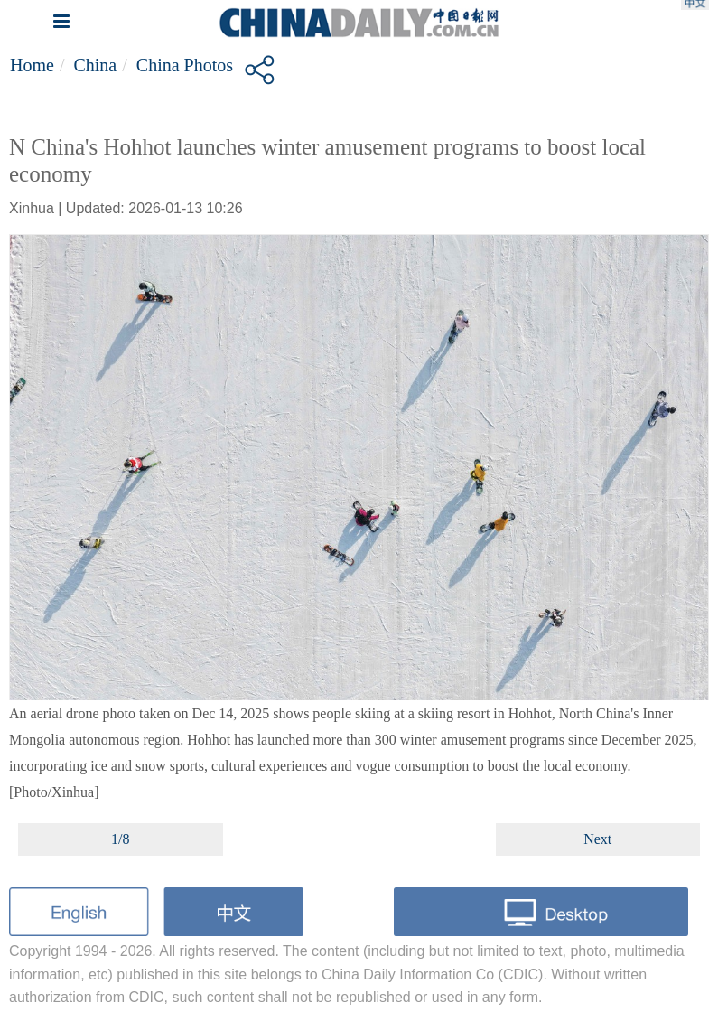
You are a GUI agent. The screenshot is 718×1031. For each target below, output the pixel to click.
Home (32, 65)
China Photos (184, 65)
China (95, 65)
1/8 (120, 839)
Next (597, 839)
